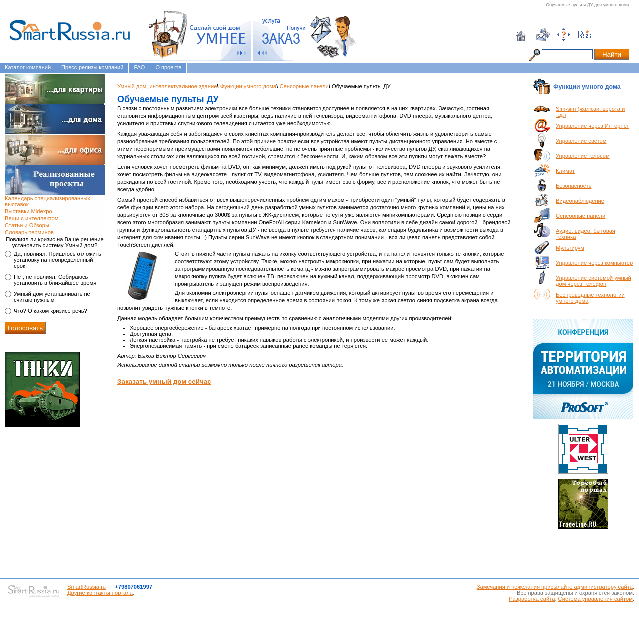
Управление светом (581, 141)
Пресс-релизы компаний (92, 67)
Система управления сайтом (595, 599)
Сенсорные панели (303, 86)
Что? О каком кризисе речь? (50, 311)
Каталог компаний (28, 67)
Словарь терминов (29, 232)
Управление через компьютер (594, 263)
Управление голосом (583, 156)
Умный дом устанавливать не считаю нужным (52, 297)
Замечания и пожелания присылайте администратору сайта (555, 587)
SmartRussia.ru (86, 587)
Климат (565, 171)
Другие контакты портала (100, 593)
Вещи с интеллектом (31, 218)
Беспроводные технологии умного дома (590, 298)
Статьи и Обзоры (27, 225)
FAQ (139, 67)
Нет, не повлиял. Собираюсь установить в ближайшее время (55, 280)
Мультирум (570, 248)
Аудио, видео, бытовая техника (585, 234)
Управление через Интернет (592, 126)
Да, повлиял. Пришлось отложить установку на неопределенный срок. (57, 260)
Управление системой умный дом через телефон (593, 281)
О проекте (168, 67)
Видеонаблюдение (580, 201)
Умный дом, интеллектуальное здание (167, 86)
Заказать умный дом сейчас (164, 381)
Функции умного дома (248, 86)
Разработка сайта (532, 599)
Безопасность (573, 186)
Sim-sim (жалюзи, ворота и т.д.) (590, 112)
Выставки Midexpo (28, 211)
